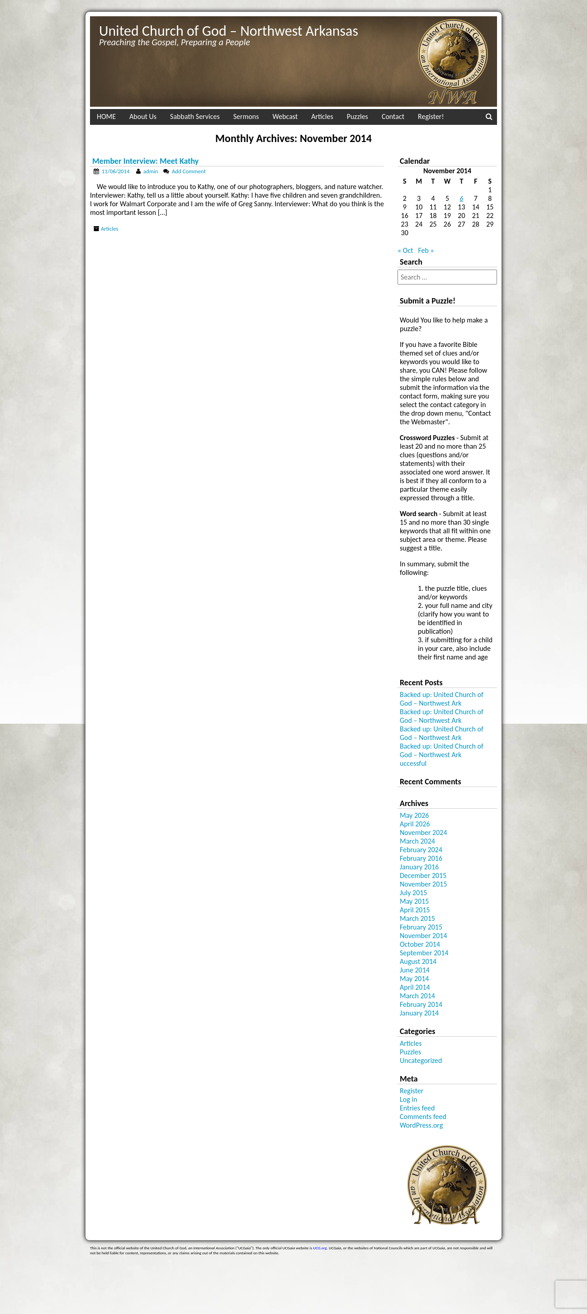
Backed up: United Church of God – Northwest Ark (441, 698)
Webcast (285, 116)
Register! (431, 116)
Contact (393, 116)
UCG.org (320, 1247)
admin (150, 171)
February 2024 (421, 849)
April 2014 (415, 987)
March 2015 (417, 918)
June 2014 (415, 970)
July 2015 (413, 892)
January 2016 (419, 867)
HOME (106, 116)
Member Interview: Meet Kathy (145, 161)
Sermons (246, 116)
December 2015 (423, 875)
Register (411, 1090)
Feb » (426, 250)
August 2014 (418, 961)
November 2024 (423, 832)
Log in (408, 1099)
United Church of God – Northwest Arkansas (228, 31)
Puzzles (357, 116)
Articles (322, 116)
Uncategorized (421, 1060)
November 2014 (423, 935)
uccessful (413, 763)
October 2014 (420, 944)
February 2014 (421, 1004)
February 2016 (421, 858)
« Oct (405, 250)
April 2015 (415, 910)
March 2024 (417, 841)
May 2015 (414, 901)
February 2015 (421, 927)
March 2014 (417, 995)
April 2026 (415, 824)
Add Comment (189, 171)
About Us (142, 116)
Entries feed (417, 1108)
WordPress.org (421, 1125)
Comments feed (423, 1116)
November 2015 (423, 884)
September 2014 (424, 953)
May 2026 (414, 815)
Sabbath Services (195, 116)
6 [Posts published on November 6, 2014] (461, 198)
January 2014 (419, 1013)
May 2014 (414, 978)
